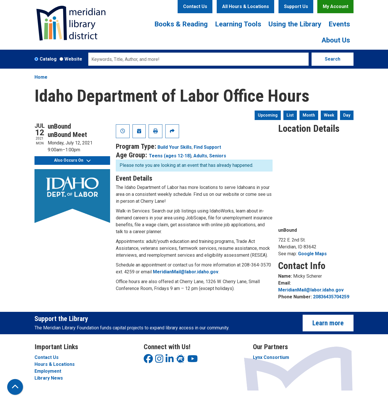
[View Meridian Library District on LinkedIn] (170, 360)
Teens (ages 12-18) (170, 156)
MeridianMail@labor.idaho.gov (185, 272)
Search (332, 59)
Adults (200, 156)
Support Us (296, 6)
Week (329, 115)
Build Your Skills (174, 147)
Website (73, 59)
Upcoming (268, 115)
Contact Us (195, 6)
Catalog (48, 59)
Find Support (207, 147)
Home (40, 77)
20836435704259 (331, 296)
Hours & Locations (54, 364)
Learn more (328, 323)
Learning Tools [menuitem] (238, 24)
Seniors (217, 156)
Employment (47, 371)
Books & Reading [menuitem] (181, 24)
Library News (48, 378)
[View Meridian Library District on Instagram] (159, 360)
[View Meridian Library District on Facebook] (148, 360)
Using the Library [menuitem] (294, 24)
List (290, 115)
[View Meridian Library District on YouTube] (192, 360)
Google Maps (312, 253)
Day (346, 115)
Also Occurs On (72, 160)
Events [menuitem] (339, 24)
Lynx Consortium (271, 357)
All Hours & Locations (245, 6)
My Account (335, 6)
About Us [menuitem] (336, 40)
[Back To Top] (15, 387)
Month (309, 115)
